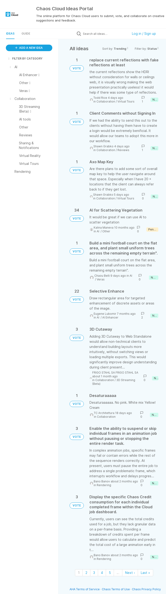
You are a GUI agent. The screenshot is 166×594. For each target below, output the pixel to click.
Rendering (104, 485)
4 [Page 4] (102, 573)
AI (98, 231)
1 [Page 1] (79, 573)
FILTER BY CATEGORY (24, 58)
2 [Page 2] (86, 573)
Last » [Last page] (145, 573)
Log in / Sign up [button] (144, 33)
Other (106, 231)
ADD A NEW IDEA (29, 48)
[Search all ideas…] (104, 33)
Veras (101, 279)
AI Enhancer (110, 317)
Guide (25, 33)
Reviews (123, 150)
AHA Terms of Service (85, 589)
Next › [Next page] (130, 573)
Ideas (10, 33)
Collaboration (105, 101)
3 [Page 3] (94, 573)
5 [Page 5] (110, 573)
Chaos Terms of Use (116, 589)
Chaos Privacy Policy (146, 589)
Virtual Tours (125, 101)
